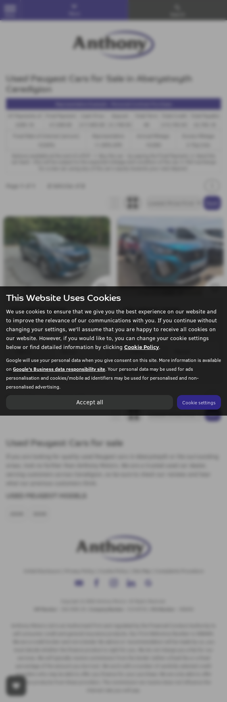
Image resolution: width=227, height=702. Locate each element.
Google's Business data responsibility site (59, 369)
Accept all (89, 402)
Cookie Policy (141, 347)
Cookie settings (199, 402)
